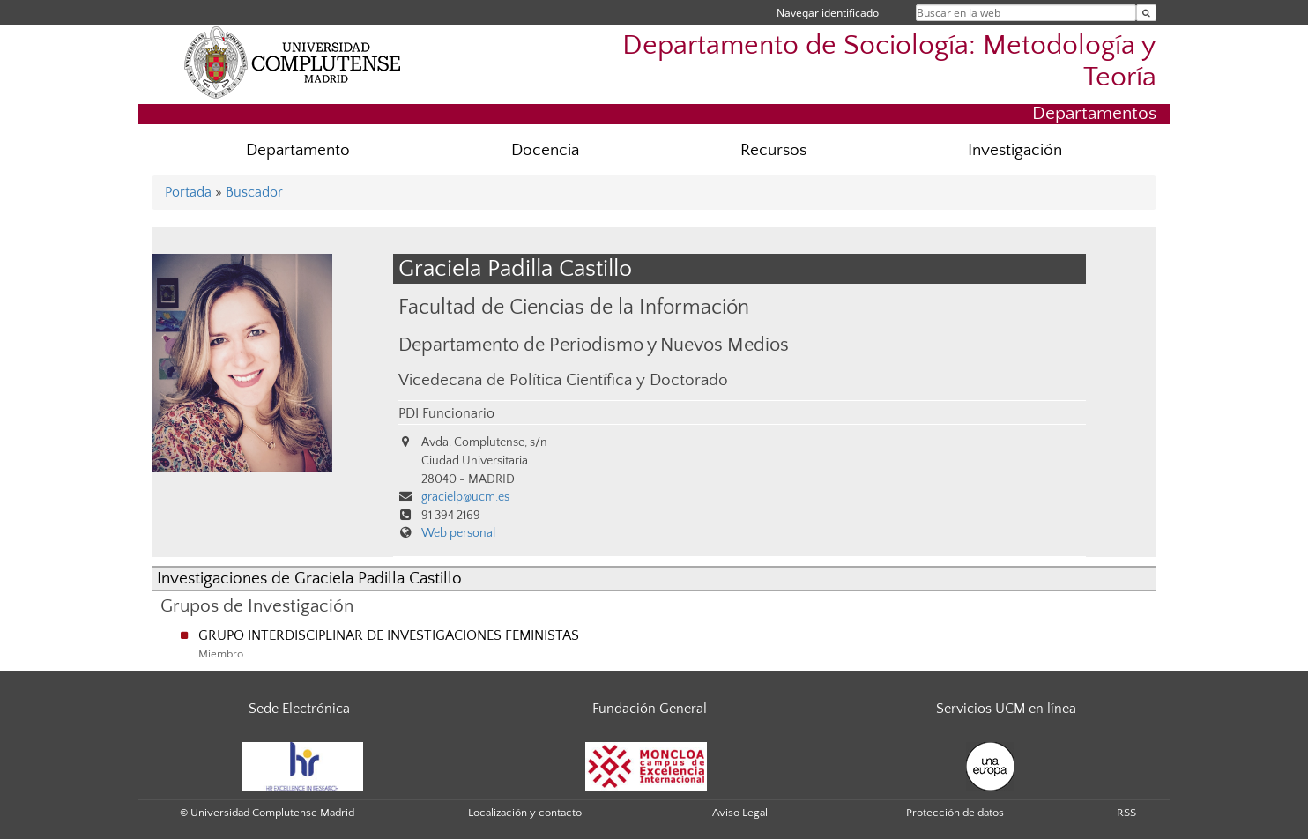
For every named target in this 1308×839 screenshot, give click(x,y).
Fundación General (649, 708)
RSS (1126, 812)
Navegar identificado (828, 12)
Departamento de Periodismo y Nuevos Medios (593, 345)
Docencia (545, 150)
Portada (188, 192)
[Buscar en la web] (1146, 12)
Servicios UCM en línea (1006, 708)
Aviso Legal (740, 812)
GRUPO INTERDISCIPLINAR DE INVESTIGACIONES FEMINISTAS (388, 635)
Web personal (458, 533)
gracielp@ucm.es (465, 497)
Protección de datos (955, 812)
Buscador (254, 192)
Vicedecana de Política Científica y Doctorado (563, 380)
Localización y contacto (525, 812)
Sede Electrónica (299, 708)
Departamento (298, 150)
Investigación (1015, 150)
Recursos (773, 150)
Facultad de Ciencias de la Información (573, 307)
